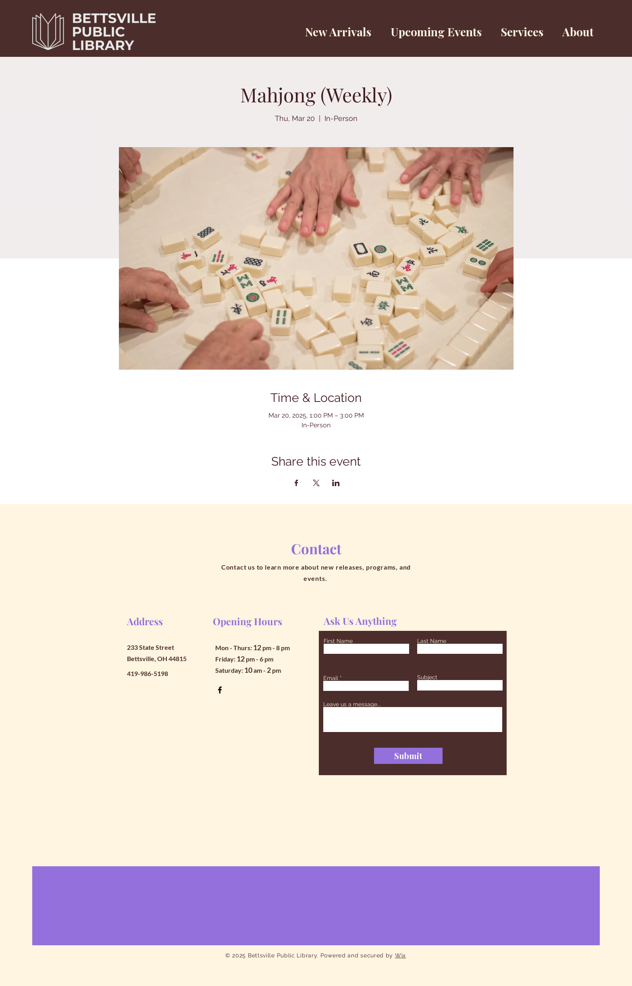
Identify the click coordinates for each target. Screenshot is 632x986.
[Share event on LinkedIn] (336, 483)
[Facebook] (220, 690)
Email (330, 678)
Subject (427, 677)
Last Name (431, 641)
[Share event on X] (316, 483)
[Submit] (408, 756)
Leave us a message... (352, 704)
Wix (400, 955)
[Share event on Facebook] (296, 483)
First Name (338, 641)
